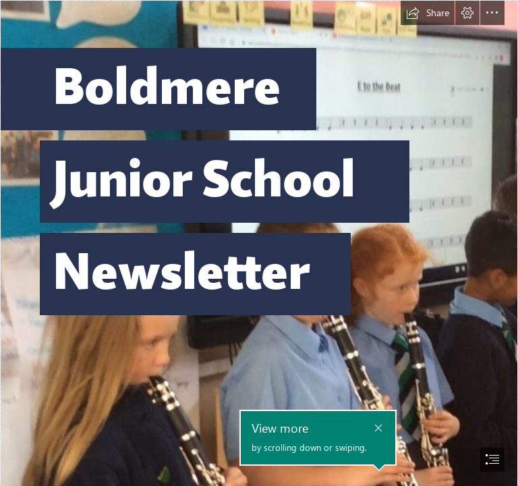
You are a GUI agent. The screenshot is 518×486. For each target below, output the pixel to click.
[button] (428, 13)
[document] (259, 243)
